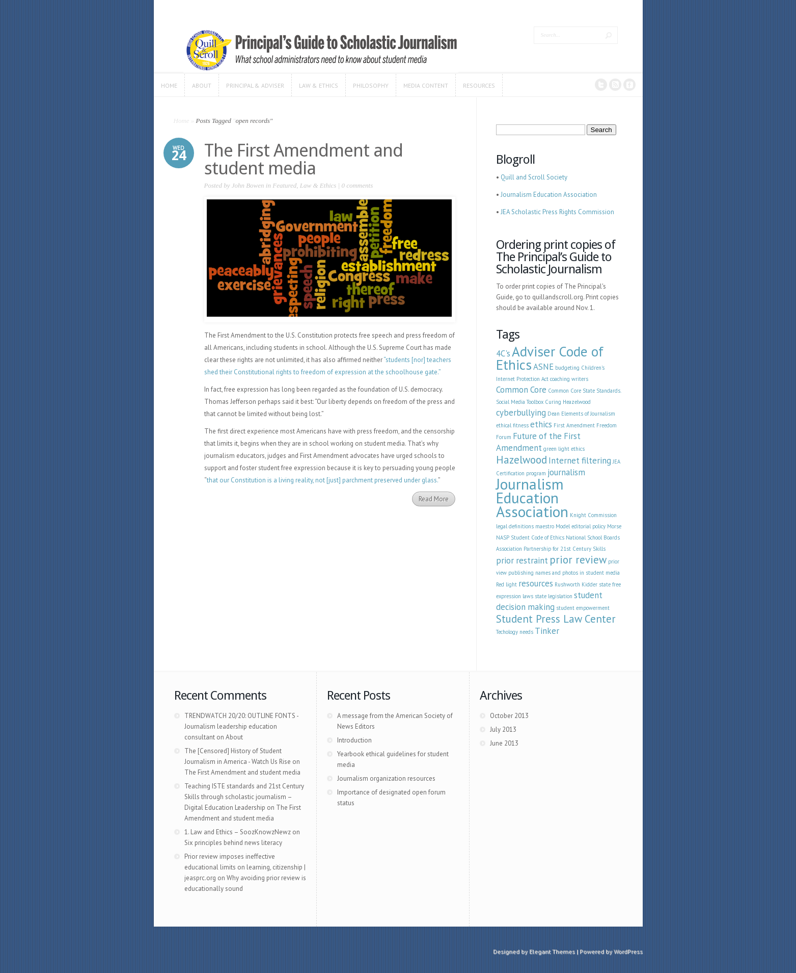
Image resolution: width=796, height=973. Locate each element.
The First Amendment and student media (303, 159)
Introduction (354, 740)
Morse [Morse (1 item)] (614, 526)
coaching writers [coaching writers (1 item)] (569, 378)
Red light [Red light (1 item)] (506, 584)
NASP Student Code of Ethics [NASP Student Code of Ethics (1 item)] (530, 537)
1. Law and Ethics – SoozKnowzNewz (237, 832)
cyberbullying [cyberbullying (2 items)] (521, 412)
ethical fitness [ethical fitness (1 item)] (512, 425)
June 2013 (504, 743)
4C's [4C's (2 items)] (503, 353)
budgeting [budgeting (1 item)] (567, 367)
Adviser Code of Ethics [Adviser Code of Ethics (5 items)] (549, 358)
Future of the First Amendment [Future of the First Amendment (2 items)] (538, 441)
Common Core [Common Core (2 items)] (521, 389)
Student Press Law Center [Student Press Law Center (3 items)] (556, 619)
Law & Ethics (318, 185)
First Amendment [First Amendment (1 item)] (574, 425)
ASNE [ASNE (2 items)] (543, 366)
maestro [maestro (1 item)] (544, 526)
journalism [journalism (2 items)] (566, 472)
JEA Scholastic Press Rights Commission (557, 212)
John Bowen (248, 185)
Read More (434, 499)
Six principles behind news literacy (233, 842)
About (234, 737)
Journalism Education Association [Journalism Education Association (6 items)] (532, 497)
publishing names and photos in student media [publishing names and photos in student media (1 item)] (564, 572)
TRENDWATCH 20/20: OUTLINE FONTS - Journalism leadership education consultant (241, 726)
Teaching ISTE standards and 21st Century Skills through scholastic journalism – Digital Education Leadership (244, 797)
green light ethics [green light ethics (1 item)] (564, 448)
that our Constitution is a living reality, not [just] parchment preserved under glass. (322, 480)
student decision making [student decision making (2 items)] (549, 601)
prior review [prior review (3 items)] (578, 560)
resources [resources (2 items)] (535, 583)
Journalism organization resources (386, 778)
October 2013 (509, 715)
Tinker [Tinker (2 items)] (547, 630)
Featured (284, 185)
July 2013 (503, 729)
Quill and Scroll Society (534, 177)
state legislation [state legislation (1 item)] (553, 596)
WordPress (628, 951)
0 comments (357, 185)
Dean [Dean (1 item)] (553, 413)
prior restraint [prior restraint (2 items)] (522, 560)
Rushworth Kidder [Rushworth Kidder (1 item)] (576, 584)
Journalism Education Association (549, 194)
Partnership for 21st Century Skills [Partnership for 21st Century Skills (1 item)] (565, 548)
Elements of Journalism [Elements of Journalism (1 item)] (588, 413)
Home (181, 120)
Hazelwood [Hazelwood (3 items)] (521, 460)
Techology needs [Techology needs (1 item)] (514, 631)
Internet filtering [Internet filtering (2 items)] (579, 460)
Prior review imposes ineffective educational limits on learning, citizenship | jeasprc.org (245, 867)
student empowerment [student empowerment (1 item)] (583, 607)
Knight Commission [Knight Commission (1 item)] (593, 515)
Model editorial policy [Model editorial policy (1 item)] (581, 526)
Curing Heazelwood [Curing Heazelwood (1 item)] (568, 401)
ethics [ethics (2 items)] (541, 424)
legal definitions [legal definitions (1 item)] (515, 526)
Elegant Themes (552, 951)
